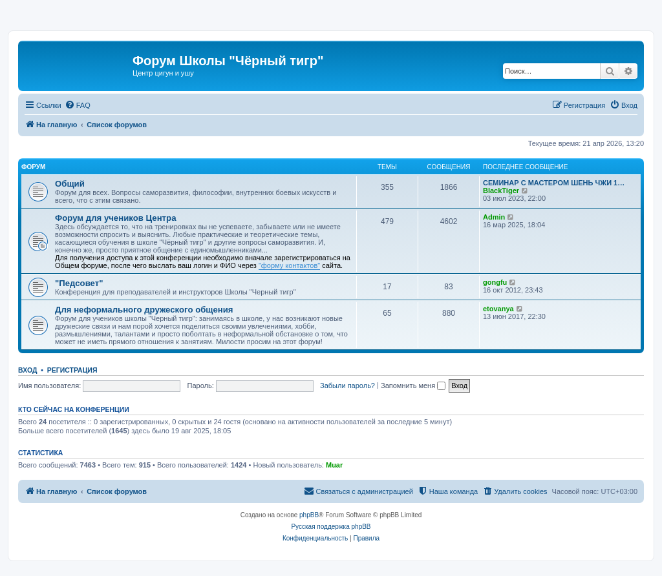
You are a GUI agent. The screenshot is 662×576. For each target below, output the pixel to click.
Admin (494, 217)
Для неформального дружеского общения (144, 309)
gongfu (495, 282)
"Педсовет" (79, 283)
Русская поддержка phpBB (330, 526)
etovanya (498, 309)
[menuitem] (78, 105)
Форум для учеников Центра (115, 218)
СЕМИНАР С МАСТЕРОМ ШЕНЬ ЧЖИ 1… (554, 183)
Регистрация (72, 370)
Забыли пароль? (347, 385)
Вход (27, 370)
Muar (334, 465)
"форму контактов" (289, 265)
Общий (70, 184)
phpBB (309, 515)
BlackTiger (501, 190)
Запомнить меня (413, 385)
